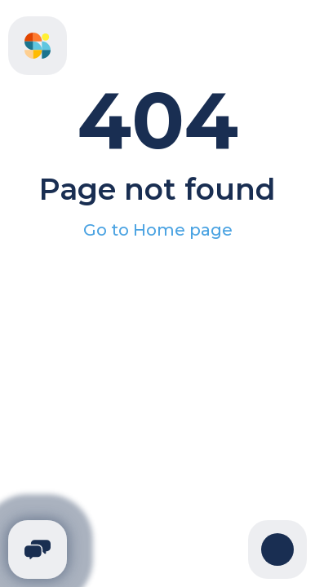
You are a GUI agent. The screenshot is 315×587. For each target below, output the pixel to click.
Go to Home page (158, 230)
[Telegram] (37, 549)
